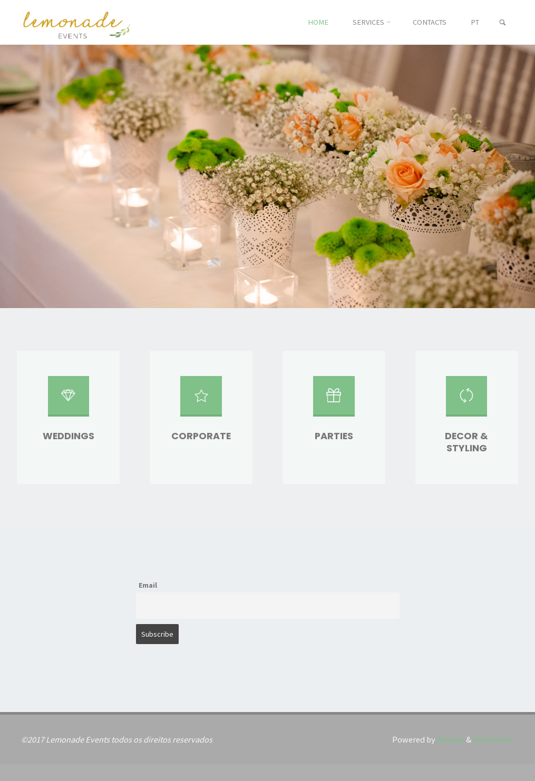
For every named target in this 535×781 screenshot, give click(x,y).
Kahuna (449, 739)
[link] (502, 23)
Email (148, 585)
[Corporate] (200, 400)
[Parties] (333, 400)
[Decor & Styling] (466, 400)
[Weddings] (68, 400)
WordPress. (493, 739)
